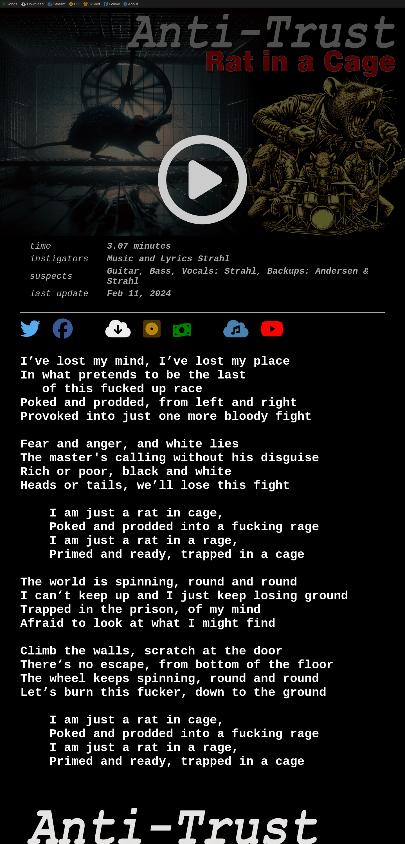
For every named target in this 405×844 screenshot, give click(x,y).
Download (32, 4)
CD (74, 4)
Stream (57, 4)
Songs (10, 4)
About (130, 4)
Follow (112, 3)
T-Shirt (91, 4)
